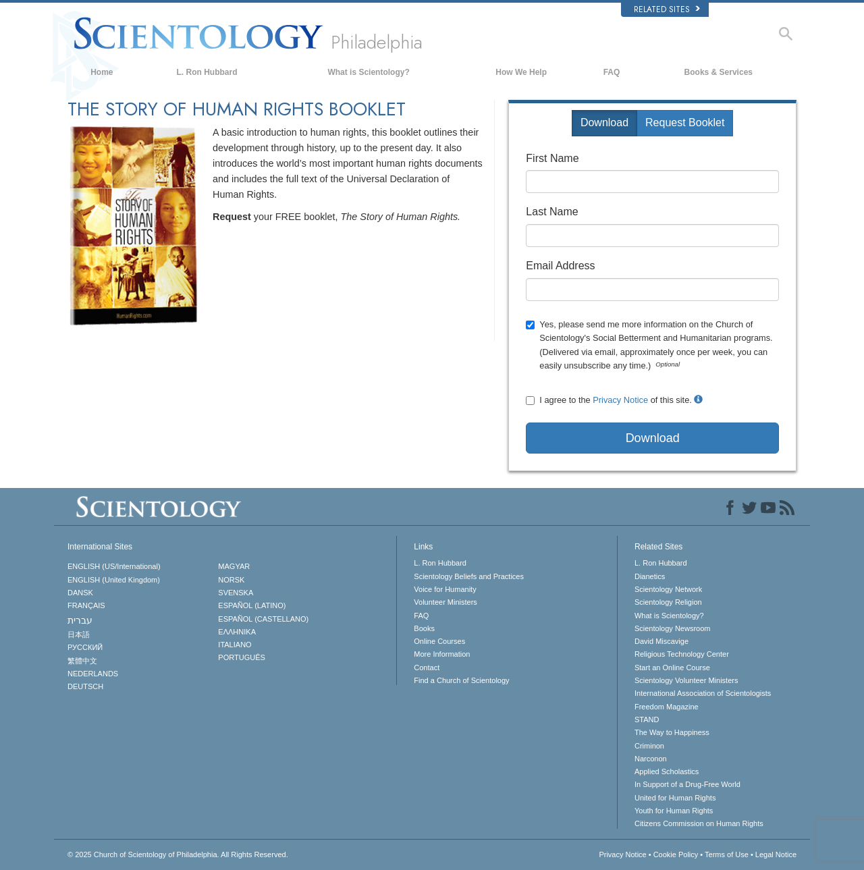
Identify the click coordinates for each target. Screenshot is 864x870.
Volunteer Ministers (445, 602)
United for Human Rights (675, 798)
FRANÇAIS (86, 605)
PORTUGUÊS (241, 657)
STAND (646, 719)
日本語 (79, 634)
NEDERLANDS (93, 674)
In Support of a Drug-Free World (687, 784)
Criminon (649, 746)
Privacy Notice (620, 400)
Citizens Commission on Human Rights (698, 823)
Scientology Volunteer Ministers (686, 680)
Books (424, 628)
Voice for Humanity (445, 589)
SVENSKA (235, 593)
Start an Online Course (672, 667)
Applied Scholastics (666, 771)
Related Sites (667, 9)
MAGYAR (234, 566)
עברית (80, 620)
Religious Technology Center (681, 654)
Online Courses (439, 641)
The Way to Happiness (671, 732)
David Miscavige (661, 641)
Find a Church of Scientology (461, 680)
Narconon (650, 759)
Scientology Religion (668, 602)
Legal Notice (775, 854)
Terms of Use (727, 854)
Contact (426, 667)
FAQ (611, 72)
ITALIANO (234, 645)
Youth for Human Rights (673, 811)
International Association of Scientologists (702, 693)
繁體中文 (82, 661)
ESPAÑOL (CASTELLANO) (263, 619)
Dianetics (649, 576)
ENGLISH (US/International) (114, 566)
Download (604, 123)
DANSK (80, 593)
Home (101, 72)
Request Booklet (684, 123)
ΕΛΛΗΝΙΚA (237, 632)
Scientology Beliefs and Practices (469, 576)
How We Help (521, 72)
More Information (442, 654)
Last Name (552, 211)
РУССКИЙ (85, 647)
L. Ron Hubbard (207, 72)
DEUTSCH (85, 686)
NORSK (231, 580)
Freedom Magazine (666, 707)
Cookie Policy (676, 854)
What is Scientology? (368, 72)
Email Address (560, 265)
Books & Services (718, 72)
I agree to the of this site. (614, 400)
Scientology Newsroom (672, 628)
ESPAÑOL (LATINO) (252, 605)
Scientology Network (668, 589)
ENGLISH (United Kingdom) (114, 580)
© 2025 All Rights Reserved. (178, 854)
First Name (552, 158)
